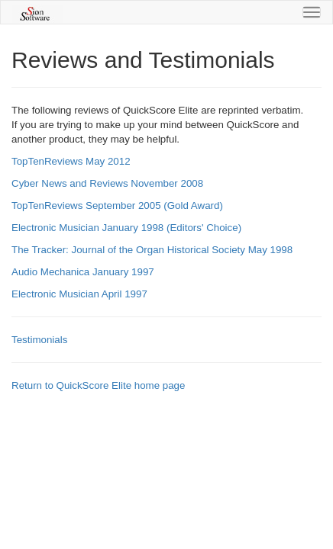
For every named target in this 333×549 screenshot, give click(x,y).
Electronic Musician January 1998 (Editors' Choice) (126, 227)
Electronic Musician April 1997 (79, 294)
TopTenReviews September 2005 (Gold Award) (117, 205)
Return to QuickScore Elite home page (98, 385)
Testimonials (39, 339)
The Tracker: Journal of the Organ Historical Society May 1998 (152, 249)
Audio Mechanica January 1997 (82, 272)
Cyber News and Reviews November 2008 (107, 183)
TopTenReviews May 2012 (71, 161)
